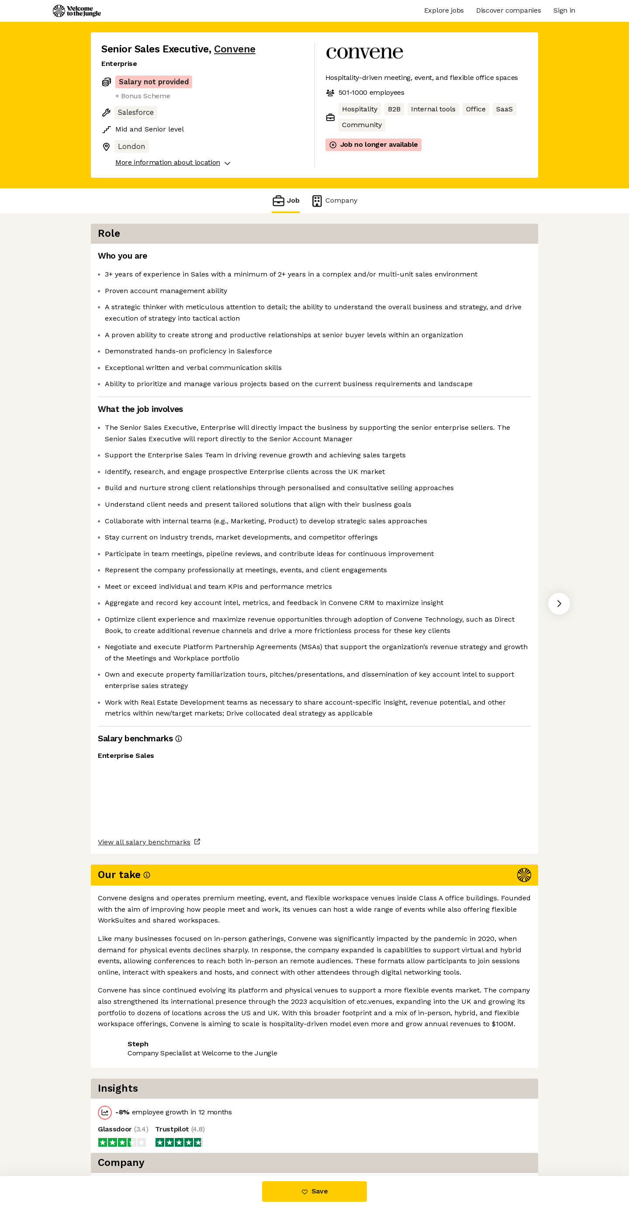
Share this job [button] (125, 1121)
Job (286, 201)
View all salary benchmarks (144, 1088)
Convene (235, 49)
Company (333, 201)
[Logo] (77, 11)
